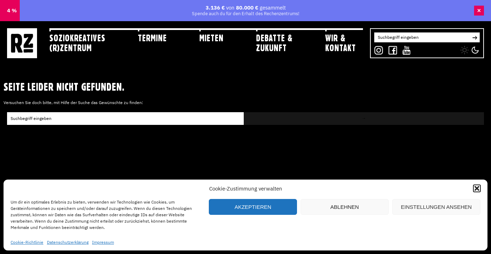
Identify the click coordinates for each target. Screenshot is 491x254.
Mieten (211, 38)
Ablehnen (345, 207)
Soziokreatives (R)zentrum (77, 43)
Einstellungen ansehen (436, 207)
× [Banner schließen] (479, 10)
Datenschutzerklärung (68, 242)
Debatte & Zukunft (274, 43)
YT (404, 48)
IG (376, 48)
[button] (476, 188)
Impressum (103, 242)
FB (391, 48)
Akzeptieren (253, 207)
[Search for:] (422, 37)
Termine (152, 38)
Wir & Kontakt (340, 43)
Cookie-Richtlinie (27, 242)
